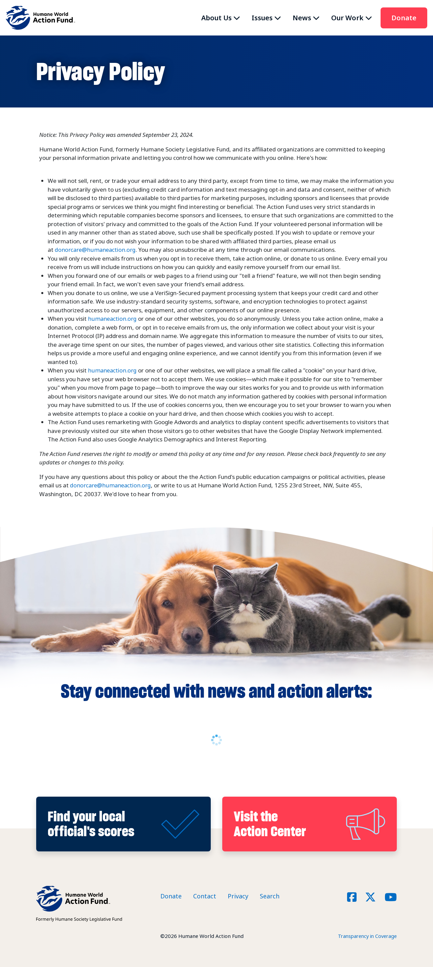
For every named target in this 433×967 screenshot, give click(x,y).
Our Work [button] (347, 17)
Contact (204, 896)
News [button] (302, 17)
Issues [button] (262, 17)
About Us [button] (216, 17)
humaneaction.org (112, 318)
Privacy (238, 896)
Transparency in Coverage (366, 935)
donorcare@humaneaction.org (96, 249)
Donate (403, 17)
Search (269, 896)
